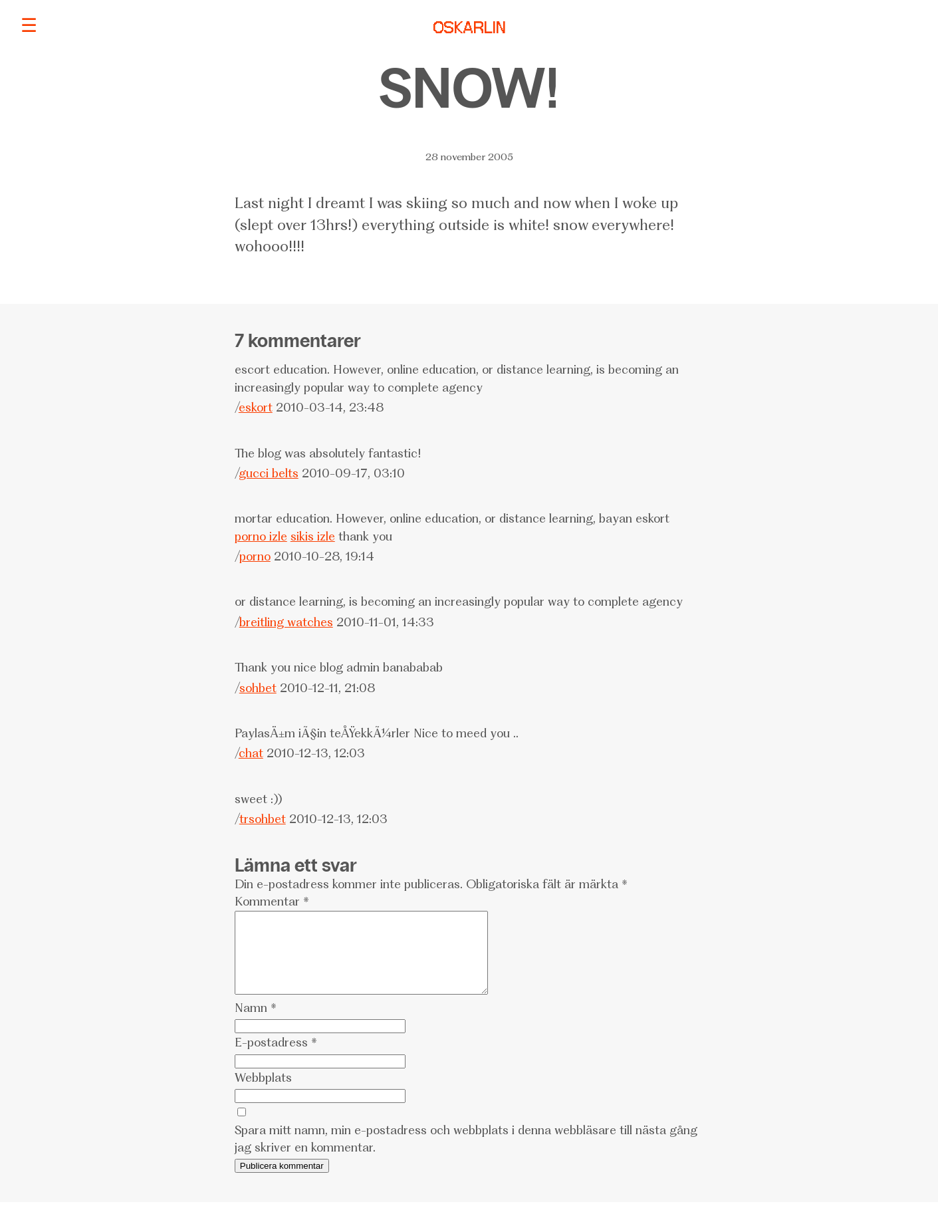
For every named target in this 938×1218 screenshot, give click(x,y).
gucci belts (268, 473)
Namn (256, 1024)
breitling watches (286, 622)
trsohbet (262, 819)
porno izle (261, 536)
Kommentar (272, 901)
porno (255, 556)
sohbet (258, 688)
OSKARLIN (469, 29)
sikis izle (313, 536)
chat (251, 753)
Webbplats (263, 1093)
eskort (256, 407)
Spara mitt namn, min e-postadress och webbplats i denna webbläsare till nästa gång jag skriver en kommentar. (466, 1154)
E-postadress (276, 1058)
